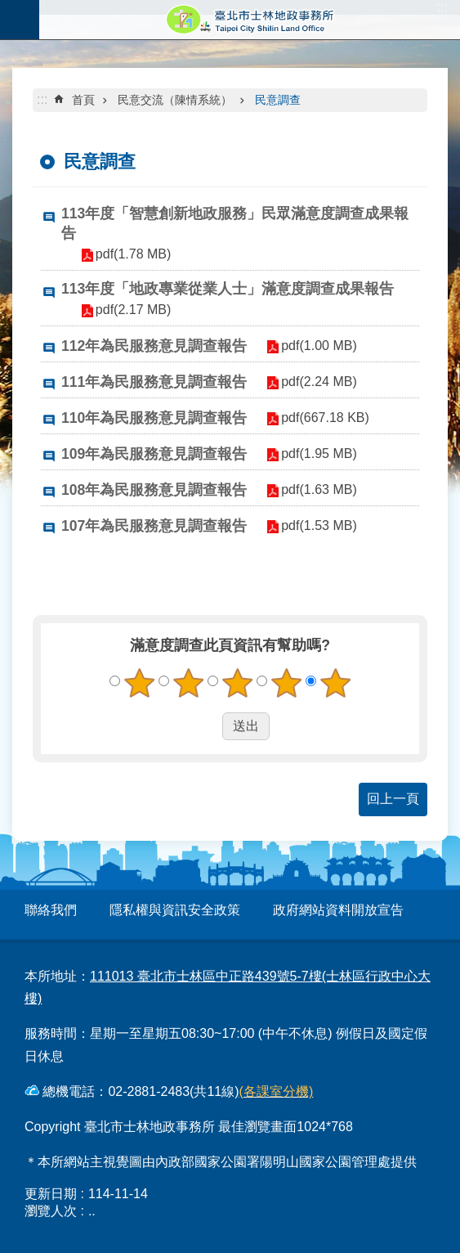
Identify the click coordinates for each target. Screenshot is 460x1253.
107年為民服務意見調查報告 (154, 526)
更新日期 (51, 1194)
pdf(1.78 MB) (131, 254)
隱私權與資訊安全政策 (174, 910)
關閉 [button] (19, 19)
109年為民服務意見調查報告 (154, 454)
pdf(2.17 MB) (131, 310)
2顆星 (187, 682)
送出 (206, 726)
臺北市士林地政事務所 (249, 19)
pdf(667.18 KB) (323, 417)
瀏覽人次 (51, 1211)
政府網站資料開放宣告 (338, 910)
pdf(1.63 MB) (317, 489)
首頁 (83, 99)
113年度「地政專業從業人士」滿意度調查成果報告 (227, 289)
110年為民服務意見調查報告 (154, 418)
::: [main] (42, 99)
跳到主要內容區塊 (8, 8)
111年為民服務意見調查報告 (154, 382)
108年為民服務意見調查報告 (154, 490)
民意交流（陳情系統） (175, 99)
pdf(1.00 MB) (317, 346)
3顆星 (236, 682)
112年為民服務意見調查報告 (154, 346)
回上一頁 (393, 799)
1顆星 (138, 682)
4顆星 (285, 682)
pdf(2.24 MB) (317, 381)
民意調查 (278, 99)
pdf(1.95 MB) (317, 453)
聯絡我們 (51, 910)
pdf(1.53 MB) (317, 525)
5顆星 (335, 682)
